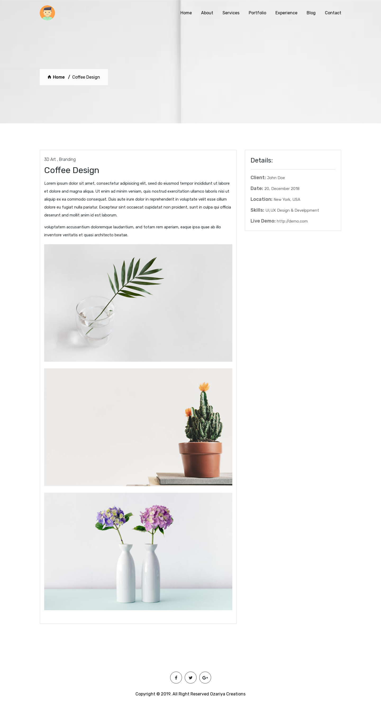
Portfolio (257, 12)
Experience (286, 12)
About (207, 12)
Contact (333, 12)
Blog (311, 12)
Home (186, 12)
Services (231, 12)
